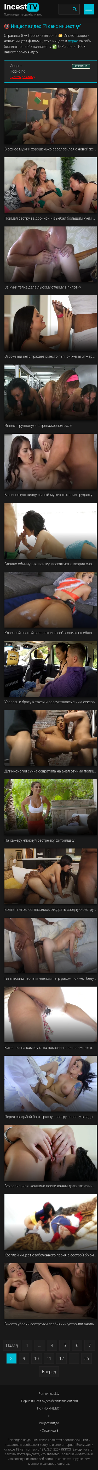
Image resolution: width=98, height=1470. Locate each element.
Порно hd (17, 71)
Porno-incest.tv (49, 1394)
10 (36, 1358)
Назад (12, 1345)
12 (61, 1358)
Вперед (49, 1371)
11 (49, 1358)
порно (73, 41)
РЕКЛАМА (81, 66)
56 (86, 1358)
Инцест (16, 66)
